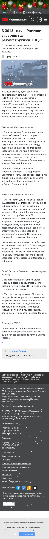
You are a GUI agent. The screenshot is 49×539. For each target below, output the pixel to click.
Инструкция (26, 374)
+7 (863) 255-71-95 (10, 428)
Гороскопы (35, 377)
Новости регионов (10, 381)
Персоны (39, 374)
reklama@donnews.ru (11, 433)
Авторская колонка (10, 379)
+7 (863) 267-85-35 (10, 442)
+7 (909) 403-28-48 (10, 430)
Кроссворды (7, 377)
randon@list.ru (8, 447)
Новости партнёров (31, 379)
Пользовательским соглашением (14, 530)
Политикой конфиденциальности (34, 530)
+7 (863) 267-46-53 (10, 445)
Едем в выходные (10, 374)
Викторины (21, 377)
